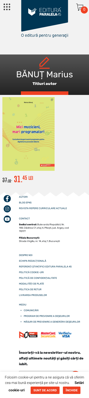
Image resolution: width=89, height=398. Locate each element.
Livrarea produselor (33, 295)
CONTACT (24, 218)
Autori (23, 197)
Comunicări (31, 310)
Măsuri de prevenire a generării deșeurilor (52, 321)
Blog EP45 (25, 202)
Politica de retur (30, 289)
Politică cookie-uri (31, 272)
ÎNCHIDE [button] (72, 390)
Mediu (22, 304)
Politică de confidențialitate (38, 278)
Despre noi (26, 255)
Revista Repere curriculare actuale (43, 208)
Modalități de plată (31, 283)
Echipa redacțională (32, 261)
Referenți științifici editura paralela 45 (45, 266)
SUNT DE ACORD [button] (45, 390)
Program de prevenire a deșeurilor (47, 316)
